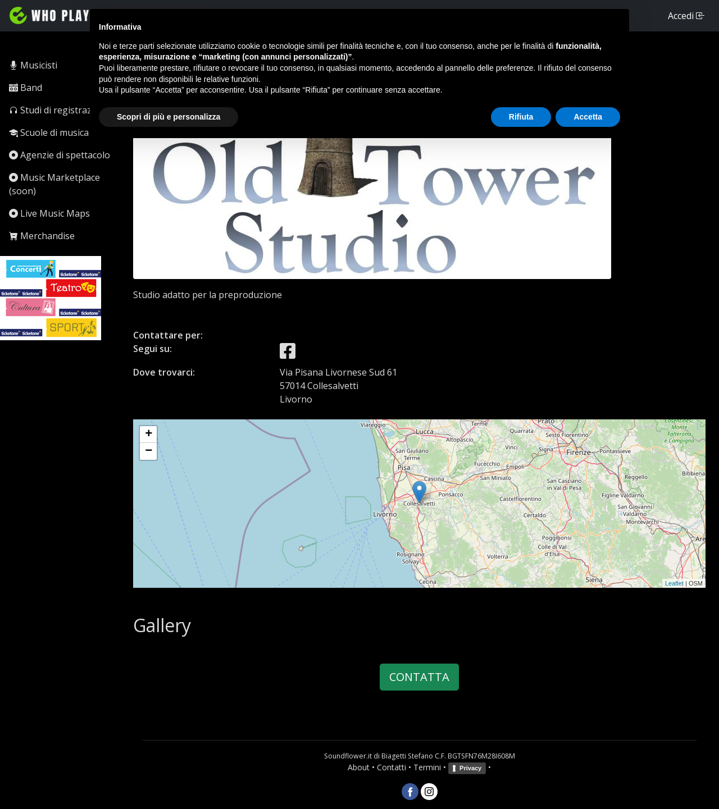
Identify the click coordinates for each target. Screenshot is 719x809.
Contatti (391, 767)
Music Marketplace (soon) (54, 184)
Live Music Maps (49, 213)
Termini (427, 767)
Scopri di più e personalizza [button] (168, 116)
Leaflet (674, 583)
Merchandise (42, 236)
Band (25, 87)
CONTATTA (419, 676)
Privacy (470, 768)
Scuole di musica (49, 132)
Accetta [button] (588, 116)
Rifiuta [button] (521, 116)
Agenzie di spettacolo (59, 155)
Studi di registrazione (59, 110)
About (359, 767)
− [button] (148, 451)
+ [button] (148, 434)
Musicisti (33, 65)
